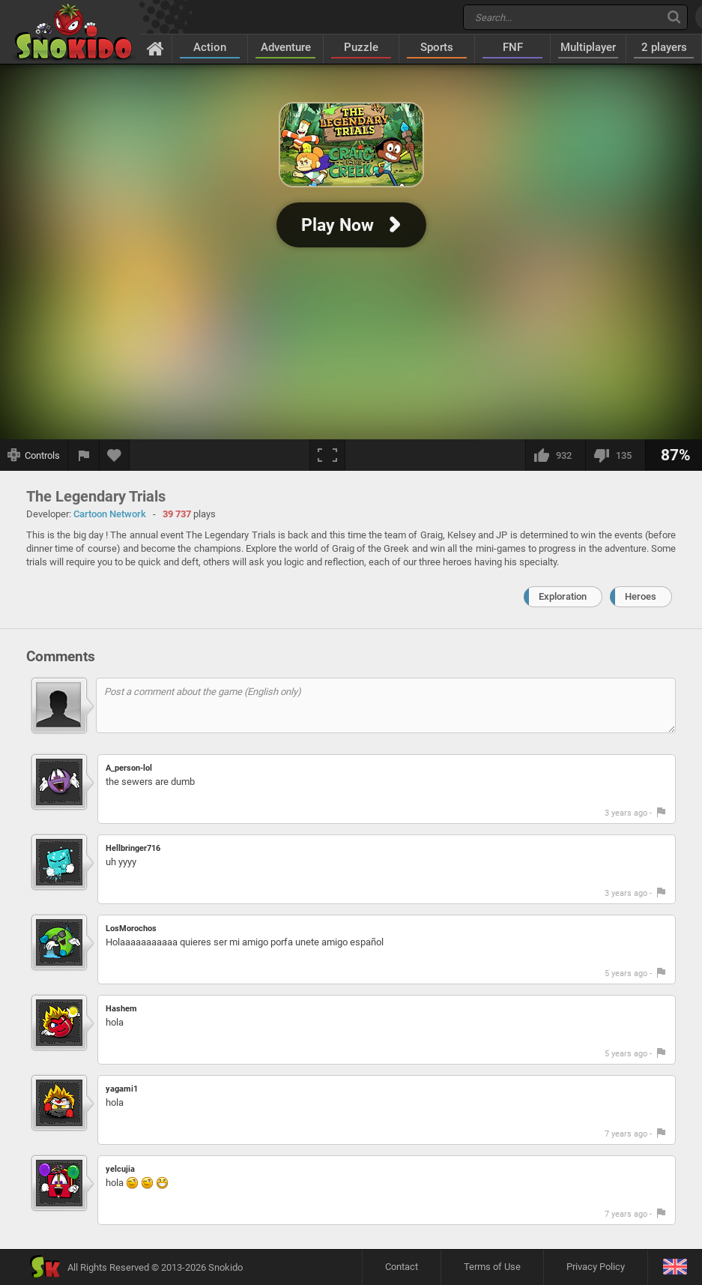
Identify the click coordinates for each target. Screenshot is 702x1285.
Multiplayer (588, 47)
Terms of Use (492, 1266)
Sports (436, 47)
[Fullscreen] (327, 455)
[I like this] (555, 455)
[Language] (674, 1267)
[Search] (674, 16)
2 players (664, 47)
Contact (401, 1266)
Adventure (286, 47)
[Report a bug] (84, 455)
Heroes (640, 596)
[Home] (155, 47)
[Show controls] (34, 455)
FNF (513, 47)
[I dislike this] (615, 455)
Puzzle (361, 47)
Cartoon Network (109, 514)
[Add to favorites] (115, 455)
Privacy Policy (595, 1266)
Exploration (563, 596)
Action (209, 47)
